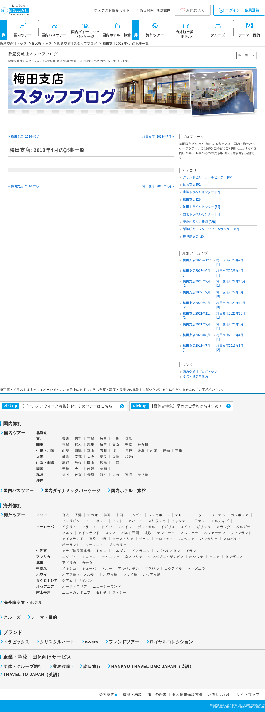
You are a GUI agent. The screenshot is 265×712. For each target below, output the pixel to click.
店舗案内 (164, 10)
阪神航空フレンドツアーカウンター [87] (211, 229)
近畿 (39, 456)
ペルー (106, 568)
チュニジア (110, 556)
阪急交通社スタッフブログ (33, 54)
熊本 (103, 474)
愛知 (166, 450)
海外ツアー (155, 35)
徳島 (65, 468)
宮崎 (128, 474)
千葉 (128, 444)
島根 (78, 462)
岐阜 (141, 450)
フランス (89, 527)
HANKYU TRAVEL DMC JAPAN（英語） (152, 667)
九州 (39, 474)
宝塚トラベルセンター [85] (201, 192)
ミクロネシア (47, 580)
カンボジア (240, 515)
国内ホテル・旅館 (116, 35)
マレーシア (184, 515)
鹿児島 (143, 474)
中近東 (41, 550)
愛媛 (90, 468)
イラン (191, 550)
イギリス (168, 527)
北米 (39, 562)
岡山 (90, 462)
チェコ (144, 538)
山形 (116, 438)
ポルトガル (146, 527)
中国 (119, 515)
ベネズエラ (196, 568)
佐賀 (78, 474)
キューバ (89, 568)
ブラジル (152, 568)
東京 (116, 444)
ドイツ (106, 527)
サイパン (85, 580)
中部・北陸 (45, 450)
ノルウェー (189, 533)
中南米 (41, 568)
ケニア (214, 556)
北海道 (41, 433)
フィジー (119, 592)
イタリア (69, 527)
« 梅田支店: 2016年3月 (24, 136)
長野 (128, 450)
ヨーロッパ (45, 527)
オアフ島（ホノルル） (80, 574)
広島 (103, 462)
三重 (178, 450)
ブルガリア (118, 544)
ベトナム (218, 515)
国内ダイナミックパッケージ (85, 34)
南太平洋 (43, 592)
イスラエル (141, 550)
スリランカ (157, 521)
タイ (202, 515)
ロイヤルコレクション (171, 642)
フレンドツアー (124, 642)
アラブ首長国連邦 (76, 550)
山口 (116, 462)
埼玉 (103, 444)
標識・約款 (132, 694)
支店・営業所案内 (195, 377)
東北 (39, 438)
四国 (39, 468)
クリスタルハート (57, 642)
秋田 (103, 438)
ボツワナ (196, 556)
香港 (78, 515)
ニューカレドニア (76, 592)
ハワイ (41, 574)
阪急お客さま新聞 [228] (199, 222)
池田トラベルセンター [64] (201, 207)
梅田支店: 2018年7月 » (158, 136)
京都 (78, 456)
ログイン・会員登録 (239, 10)
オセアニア (45, 586)
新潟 (78, 450)
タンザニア (234, 556)
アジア (41, 515)
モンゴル (136, 515)
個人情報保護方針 (187, 694)
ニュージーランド (107, 586)
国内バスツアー (54, 35)
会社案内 (107, 694)
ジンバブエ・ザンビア (166, 556)
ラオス (200, 521)
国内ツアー (23, 35)
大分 (116, 474)
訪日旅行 (92, 667)
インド (117, 521)
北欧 (148, 533)
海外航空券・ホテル (186, 34)
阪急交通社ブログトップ (200, 371)
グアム (67, 580)
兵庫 (116, 456)
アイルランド (89, 533)
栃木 (78, 444)
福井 (116, 450)
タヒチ (101, 592)
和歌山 (130, 456)
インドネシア (96, 521)
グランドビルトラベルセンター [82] (207, 177)
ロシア (110, 533)
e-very (91, 642)
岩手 (78, 438)
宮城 (90, 438)
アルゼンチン (128, 568)
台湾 (65, 515)
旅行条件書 (157, 694)
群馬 (90, 444)
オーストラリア (74, 586)
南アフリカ (134, 556)
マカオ (92, 515)
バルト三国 (130, 533)
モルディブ (220, 521)
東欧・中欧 (98, 538)
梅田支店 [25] (192, 199)
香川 (78, 468)
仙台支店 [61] (192, 184)
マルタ (67, 533)
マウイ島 (130, 574)
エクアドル (173, 568)
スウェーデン (214, 533)
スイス (185, 527)
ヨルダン (119, 550)
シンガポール (159, 515)
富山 (90, 450)
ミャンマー (180, 521)
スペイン (125, 527)
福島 (128, 438)
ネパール (135, 521)
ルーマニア (94, 544)
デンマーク (166, 533)
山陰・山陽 (45, 462)
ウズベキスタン (167, 550)
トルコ (101, 550)
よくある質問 (143, 10)
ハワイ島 (110, 574)
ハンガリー (209, 538)
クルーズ (218, 35)
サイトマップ (248, 694)
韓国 (107, 515)
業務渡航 (61, 667)
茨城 (65, 444)
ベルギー (243, 527)
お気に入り (195, 10)
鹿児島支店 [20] (193, 236)
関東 (39, 444)
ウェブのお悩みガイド (112, 10)
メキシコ (69, 568)
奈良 (103, 456)
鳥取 (65, 462)
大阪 (90, 456)
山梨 (65, 450)
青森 (65, 438)
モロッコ (89, 556)
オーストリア (123, 538)
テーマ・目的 (249, 35)
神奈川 (143, 444)
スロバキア (232, 538)
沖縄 (39, 480)
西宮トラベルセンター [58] (201, 214)
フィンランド (241, 533)
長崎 (90, 474)
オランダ (223, 527)
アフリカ (43, 556)
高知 (103, 468)
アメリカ (69, 562)
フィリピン (71, 521)
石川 (103, 450)
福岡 (65, 474)
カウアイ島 (151, 574)
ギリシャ (204, 527)
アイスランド (73, 538)
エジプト (69, 556)
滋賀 (65, 456)
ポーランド (71, 544)
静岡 (153, 450)
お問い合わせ (219, 694)
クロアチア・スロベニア (175, 538)
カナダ (87, 562)
